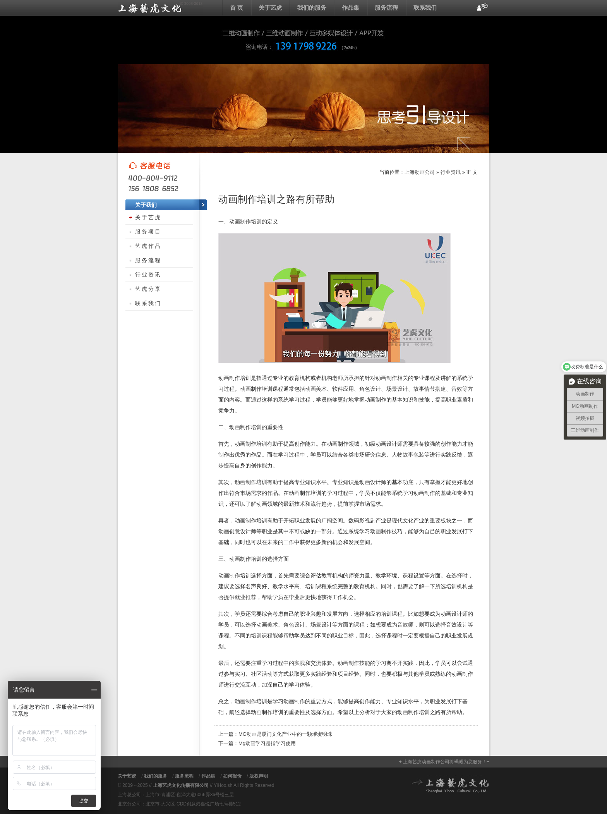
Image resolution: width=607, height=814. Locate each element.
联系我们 (425, 7)
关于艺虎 (270, 7)
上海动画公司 (160, 7)
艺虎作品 (148, 246)
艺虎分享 (148, 289)
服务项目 (148, 231)
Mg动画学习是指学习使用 (267, 743)
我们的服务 (311, 7)
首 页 (236, 7)
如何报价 (232, 776)
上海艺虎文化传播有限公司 (181, 785)
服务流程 (386, 7)
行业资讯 (451, 172)
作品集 (350, 7)
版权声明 (258, 776)
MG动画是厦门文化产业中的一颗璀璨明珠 (285, 734)
